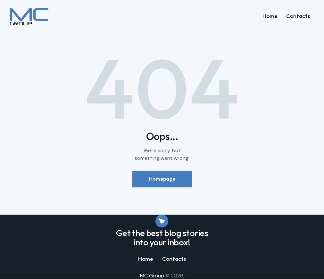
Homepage (162, 179)
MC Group (152, 275)
